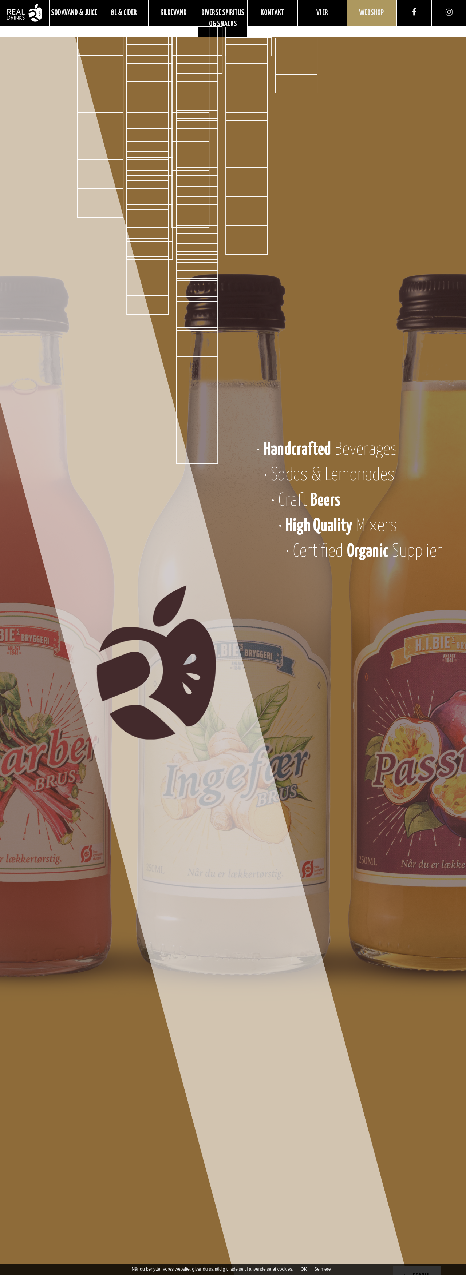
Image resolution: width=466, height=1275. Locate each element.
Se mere (322, 1269)
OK (304, 1269)
